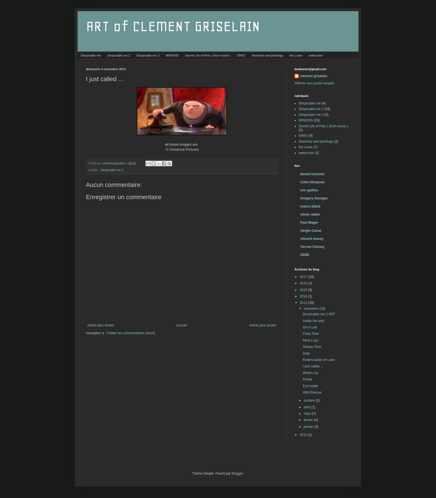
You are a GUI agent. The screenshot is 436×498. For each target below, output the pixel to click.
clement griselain (313, 76)
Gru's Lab (310, 327)
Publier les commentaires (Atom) (131, 333)
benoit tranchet (312, 174)
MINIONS (172, 55)
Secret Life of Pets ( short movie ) (208, 55)
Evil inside (310, 386)
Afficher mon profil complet (314, 83)
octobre (310, 400)
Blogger (237, 473)
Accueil (181, 325)
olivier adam (310, 214)
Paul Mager (309, 222)
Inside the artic (313, 321)
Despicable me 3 (148, 55)
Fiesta (307, 379)
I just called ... (313, 366)
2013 (304, 303)
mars (308, 414)
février (309, 420)
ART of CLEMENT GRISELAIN (173, 26)
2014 (304, 296)
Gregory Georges (314, 198)
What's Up (310, 373)
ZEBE (304, 255)
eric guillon (309, 190)
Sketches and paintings (267, 55)
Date (306, 353)
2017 (304, 277)
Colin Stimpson (312, 182)
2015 (304, 290)
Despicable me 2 (118, 55)
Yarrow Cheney (312, 247)
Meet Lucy (310, 340)
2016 (304, 283)
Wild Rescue (312, 392)
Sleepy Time (312, 347)
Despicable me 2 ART (319, 314)
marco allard (310, 206)
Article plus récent (100, 325)
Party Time (311, 334)
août (307, 407)
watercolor (316, 55)
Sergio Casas (310, 231)
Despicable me (91, 55)
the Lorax (296, 55)
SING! (241, 55)
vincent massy (311, 239)
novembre (311, 309)
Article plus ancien (262, 325)
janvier (309, 427)
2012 (304, 435)
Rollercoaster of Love (318, 360)
